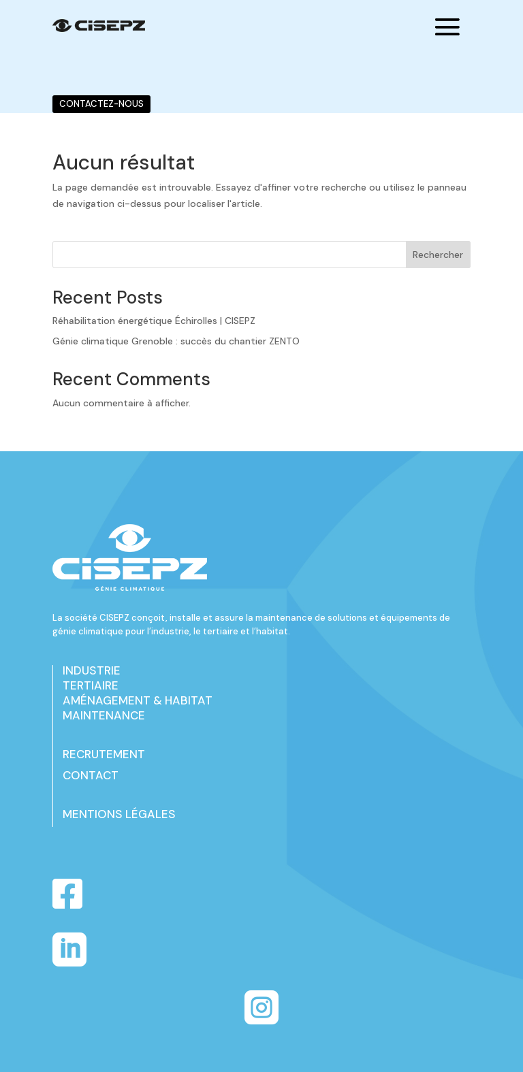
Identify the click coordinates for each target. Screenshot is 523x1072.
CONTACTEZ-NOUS (101, 104)
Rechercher (438, 254)
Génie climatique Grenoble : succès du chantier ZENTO (176, 341)
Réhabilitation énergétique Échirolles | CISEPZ (153, 320)
